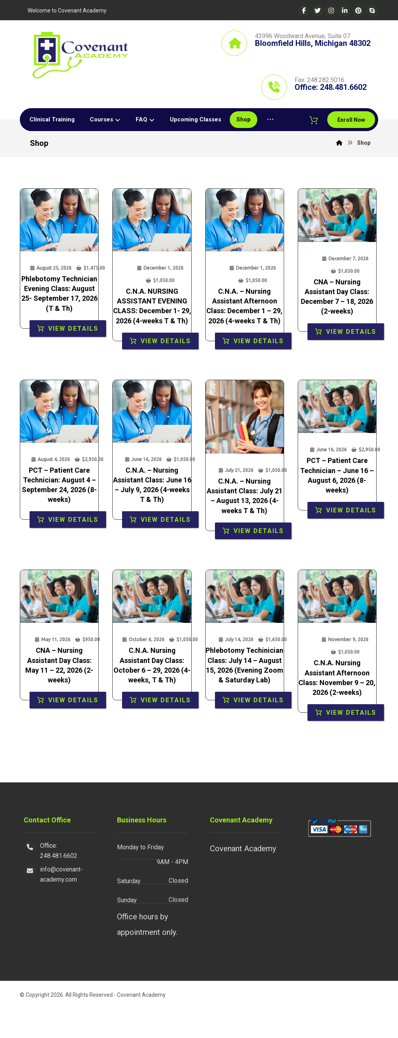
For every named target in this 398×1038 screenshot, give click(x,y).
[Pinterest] (358, 10)
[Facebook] (304, 10)
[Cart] (367, 142)
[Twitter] (317, 10)
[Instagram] (331, 10)
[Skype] (372, 10)
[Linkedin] (345, 10)
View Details (73, 357)
